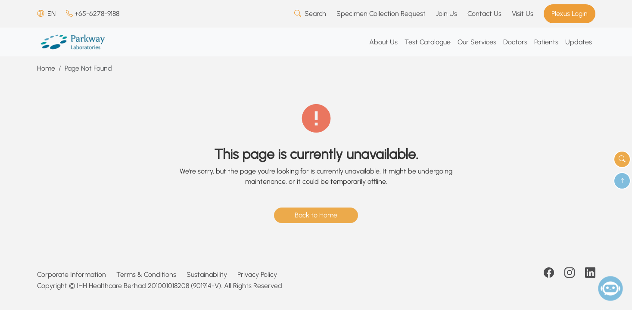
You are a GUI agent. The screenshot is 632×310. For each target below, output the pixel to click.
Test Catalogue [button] (428, 42)
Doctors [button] (515, 42)
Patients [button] (546, 42)
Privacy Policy (257, 274)
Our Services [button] (477, 42)
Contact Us (484, 13)
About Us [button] (383, 42)
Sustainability (207, 274)
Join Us (446, 13)
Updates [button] (578, 42)
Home (46, 68)
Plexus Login (569, 13)
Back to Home (316, 215)
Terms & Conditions (146, 274)
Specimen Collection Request (381, 13)
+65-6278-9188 (92, 13)
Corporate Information (71, 274)
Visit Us (522, 13)
